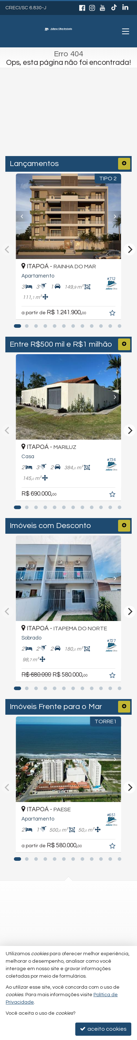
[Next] (123, 216)
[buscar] (111, 126)
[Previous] (14, 216)
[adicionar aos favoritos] (124, 303)
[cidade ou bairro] (54, 126)
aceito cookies (103, 1029)
